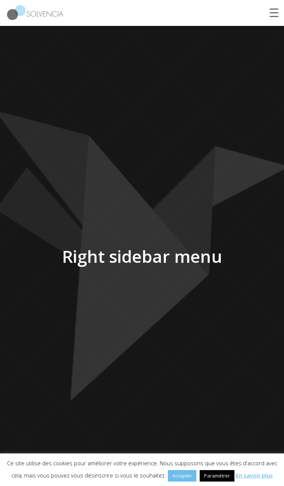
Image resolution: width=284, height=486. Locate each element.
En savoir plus (254, 475)
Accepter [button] (182, 475)
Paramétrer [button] (217, 475)
